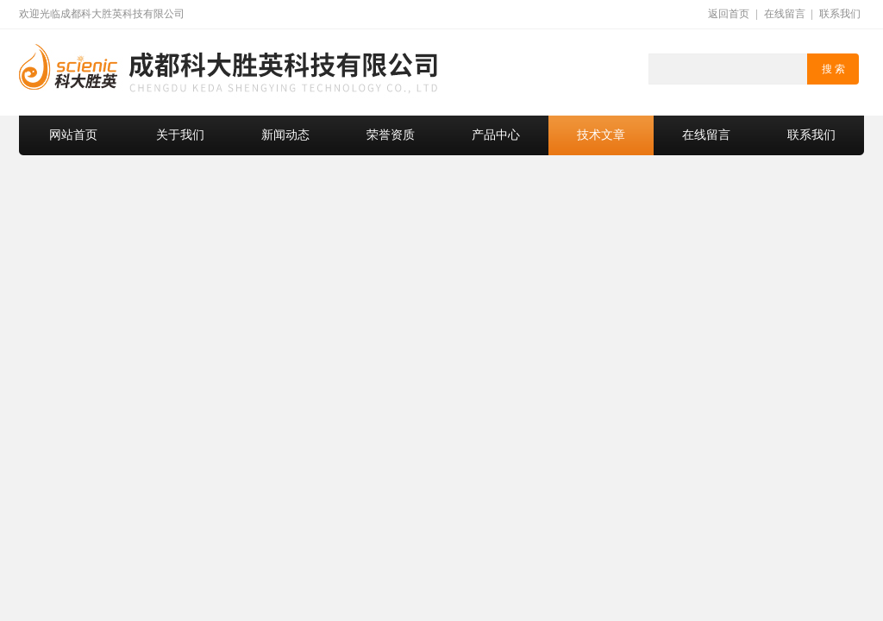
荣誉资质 (390, 135)
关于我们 (180, 135)
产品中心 (496, 135)
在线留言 (784, 14)
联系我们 (840, 14)
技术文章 (601, 135)
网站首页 (73, 135)
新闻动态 (285, 135)
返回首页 (728, 14)
